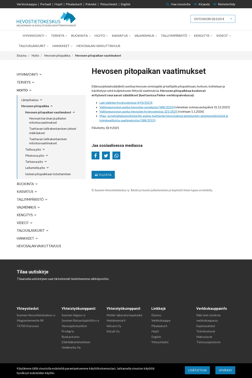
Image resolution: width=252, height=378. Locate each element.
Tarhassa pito (34, 161)
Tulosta (103, 175)
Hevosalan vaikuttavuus (98, 46)
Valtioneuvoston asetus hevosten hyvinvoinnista (131, 111)
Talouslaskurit (32, 46)
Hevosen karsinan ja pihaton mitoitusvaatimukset (47, 120)
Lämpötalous (30, 100)
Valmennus (144, 35)
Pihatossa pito (34, 155)
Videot (222, 35)
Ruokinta (79, 35)
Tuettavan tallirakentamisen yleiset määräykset (52, 130)
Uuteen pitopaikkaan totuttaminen (48, 174)
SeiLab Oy (113, 331)
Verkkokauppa (27, 4)
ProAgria (68, 331)
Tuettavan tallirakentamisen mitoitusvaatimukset (48, 141)
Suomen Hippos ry (73, 315)
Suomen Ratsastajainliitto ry (80, 320)
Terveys (58, 35)
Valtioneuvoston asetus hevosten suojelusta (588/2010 (136, 107)
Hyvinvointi (34, 35)
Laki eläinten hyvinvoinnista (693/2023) (125, 102)
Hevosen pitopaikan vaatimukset (48, 112)
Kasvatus (120, 35)
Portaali (45, 4)
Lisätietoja (197, 370)
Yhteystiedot (108, 4)
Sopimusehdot (205, 326)
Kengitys (202, 35)
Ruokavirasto (71, 336)
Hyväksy (225, 370)
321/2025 (171, 111)
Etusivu (156, 315)
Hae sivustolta (178, 4)
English (125, 4)
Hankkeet (61, 46)
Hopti (58, 4)
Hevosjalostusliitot (74, 326)
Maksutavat (204, 336)
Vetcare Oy (114, 326)
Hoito (100, 35)
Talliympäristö (174, 35)
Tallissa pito (33, 149)
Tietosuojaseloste (208, 342)
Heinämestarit (116, 320)
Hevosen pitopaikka (35, 106)
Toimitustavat (205, 331)
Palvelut (90, 4)
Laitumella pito (35, 167)
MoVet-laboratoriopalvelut (124, 315)
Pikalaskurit (74, 4)
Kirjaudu (202, 4)
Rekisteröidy (224, 4)
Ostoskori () (209, 19)
